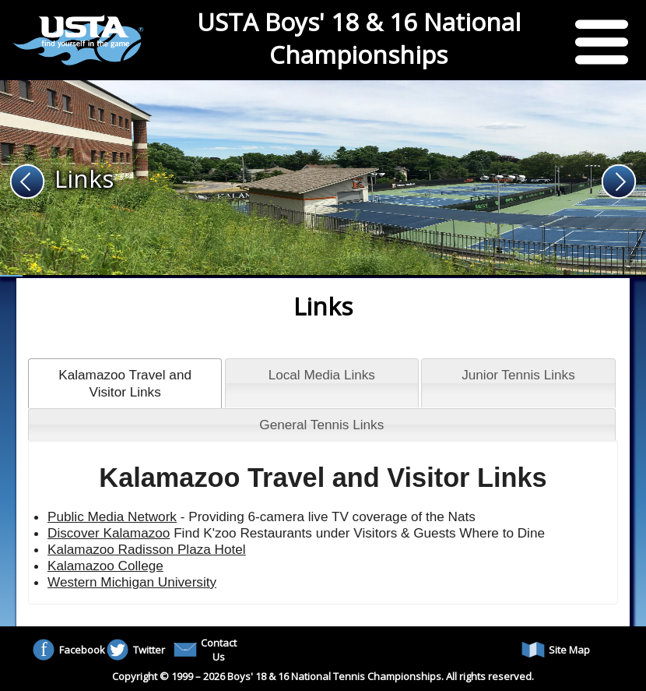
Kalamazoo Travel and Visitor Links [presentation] (124, 383)
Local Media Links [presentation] (322, 375)
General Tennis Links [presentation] (321, 424)
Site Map (555, 649)
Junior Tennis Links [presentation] (518, 375)
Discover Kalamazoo (108, 533)
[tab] (125, 383)
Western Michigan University (131, 582)
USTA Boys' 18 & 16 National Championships (359, 38)
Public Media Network (112, 516)
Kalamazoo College (105, 565)
